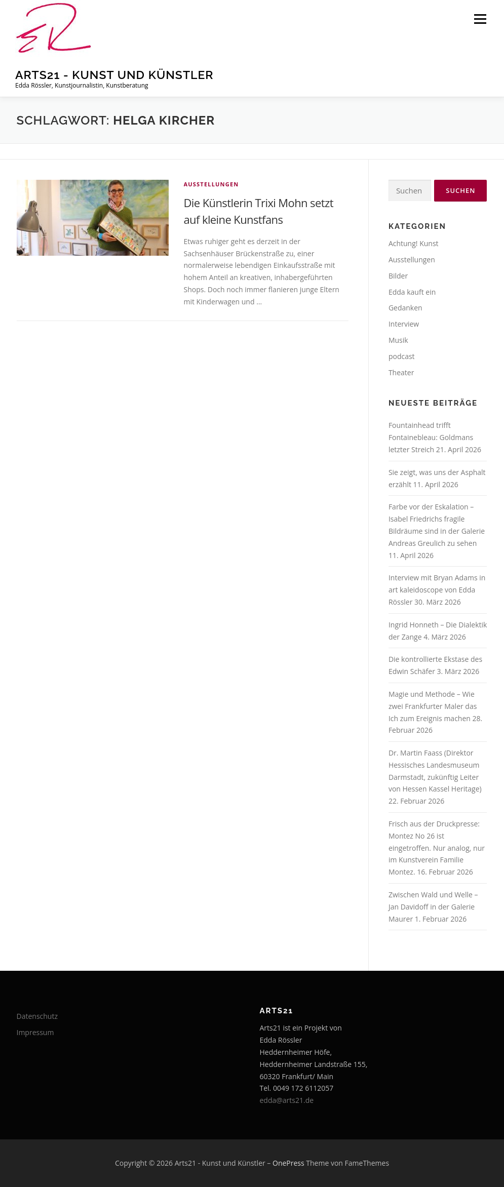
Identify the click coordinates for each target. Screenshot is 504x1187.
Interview (404, 324)
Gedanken (405, 307)
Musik (398, 340)
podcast (402, 356)
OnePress (288, 1163)
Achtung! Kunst (414, 243)
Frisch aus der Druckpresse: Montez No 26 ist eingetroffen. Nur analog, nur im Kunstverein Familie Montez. (437, 848)
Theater (401, 372)
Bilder (398, 276)
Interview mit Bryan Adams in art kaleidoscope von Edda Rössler (437, 590)
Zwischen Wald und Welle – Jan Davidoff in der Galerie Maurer (433, 907)
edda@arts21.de (287, 1100)
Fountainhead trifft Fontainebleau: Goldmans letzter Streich (431, 437)
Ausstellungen (211, 184)
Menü (480, 19)
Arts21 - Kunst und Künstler (114, 75)
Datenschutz (37, 1016)
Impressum (35, 1032)
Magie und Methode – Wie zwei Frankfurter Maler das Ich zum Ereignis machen (433, 706)
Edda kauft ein (412, 292)
